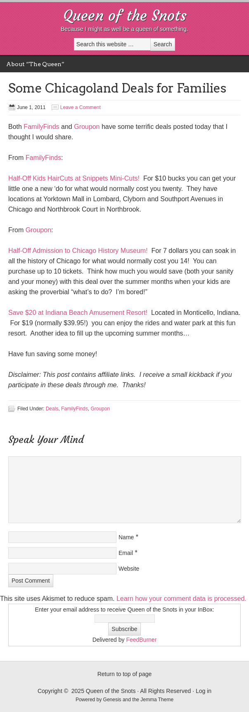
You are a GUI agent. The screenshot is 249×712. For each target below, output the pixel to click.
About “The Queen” (35, 64)
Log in (203, 691)
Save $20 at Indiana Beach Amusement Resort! (77, 312)
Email (126, 553)
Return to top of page (124, 674)
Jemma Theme (156, 699)
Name (126, 537)
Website (129, 568)
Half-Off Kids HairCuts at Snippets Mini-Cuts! (74, 178)
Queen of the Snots (125, 15)
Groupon (87, 126)
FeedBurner (141, 639)
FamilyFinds (41, 126)
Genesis (113, 699)
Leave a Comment (80, 107)
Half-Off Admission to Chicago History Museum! (78, 250)
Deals (52, 409)
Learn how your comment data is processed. (181, 598)
